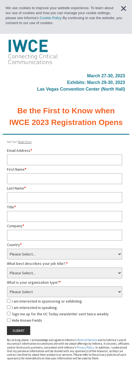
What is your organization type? (34, 282)
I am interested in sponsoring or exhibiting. (47, 301)
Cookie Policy (51, 18)
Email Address (19, 150)
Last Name (16, 188)
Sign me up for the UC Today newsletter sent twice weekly (60, 313)
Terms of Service (87, 340)
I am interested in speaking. (35, 307)
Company (15, 225)
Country (14, 244)
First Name (16, 169)
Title (11, 206)
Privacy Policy (85, 347)
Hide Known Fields (27, 320)
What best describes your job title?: (37, 263)
